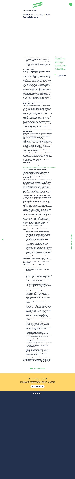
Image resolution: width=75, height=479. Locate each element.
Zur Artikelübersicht (37, 368)
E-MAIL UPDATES (38, 386)
